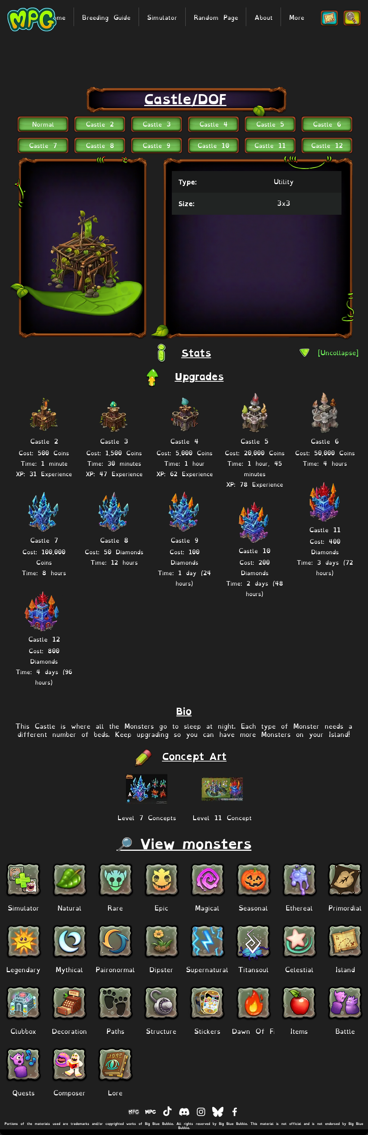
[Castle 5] (270, 123)
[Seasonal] (253, 907)
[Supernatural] (207, 969)
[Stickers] (207, 1030)
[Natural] (69, 907)
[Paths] (115, 1030)
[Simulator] (23, 907)
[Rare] (115, 907)
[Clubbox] (23, 1030)
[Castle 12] (326, 144)
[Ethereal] (299, 907)
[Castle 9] (156, 144)
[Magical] (207, 907)
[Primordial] (345, 907)
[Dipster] (161, 969)
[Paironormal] (115, 969)
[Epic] (161, 907)
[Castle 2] (99, 123)
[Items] (299, 1030)
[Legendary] (23, 969)
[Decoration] (69, 1030)
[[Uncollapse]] (338, 352)
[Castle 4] (213, 123)
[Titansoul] (253, 969)
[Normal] (43, 123)
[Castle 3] (156, 123)
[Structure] (161, 1030)
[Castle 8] (99, 144)
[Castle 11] (270, 144)
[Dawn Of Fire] (257, 1030)
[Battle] (345, 1030)
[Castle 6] (326, 123)
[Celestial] (299, 969)
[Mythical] (69, 969)
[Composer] (69, 1092)
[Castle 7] (43, 144)
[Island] (345, 969)
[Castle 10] (213, 144)
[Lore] (115, 1092)
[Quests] (23, 1092)
